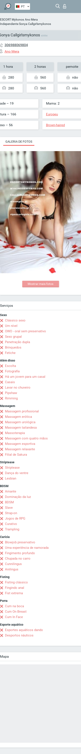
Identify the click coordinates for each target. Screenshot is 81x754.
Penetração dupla (17, 342)
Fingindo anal (14, 588)
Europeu (52, 114)
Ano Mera (31, 19)
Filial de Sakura (16, 455)
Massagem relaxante (20, 449)
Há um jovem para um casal (25, 377)
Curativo (11, 524)
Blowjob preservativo (20, 542)
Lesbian (10, 478)
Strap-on (11, 513)
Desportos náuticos (19, 635)
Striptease (12, 468)
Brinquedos (13, 347)
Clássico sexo (15, 320)
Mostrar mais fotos (40, 284)
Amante (10, 491)
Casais (10, 382)
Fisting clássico (16, 582)
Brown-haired (55, 125)
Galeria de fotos (18, 141)
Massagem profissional (22, 411)
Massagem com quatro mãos (26, 438)
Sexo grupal (13, 337)
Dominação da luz (18, 497)
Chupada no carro (17, 558)
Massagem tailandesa (21, 427)
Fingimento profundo (20, 553)
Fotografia (12, 371)
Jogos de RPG (15, 518)
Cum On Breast (16, 612)
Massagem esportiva (20, 444)
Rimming (11, 398)
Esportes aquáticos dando (24, 630)
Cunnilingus (13, 564)
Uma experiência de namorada (27, 548)
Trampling (12, 529)
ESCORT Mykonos (12, 19)
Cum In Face (14, 617)
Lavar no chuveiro (17, 387)
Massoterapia (15, 433)
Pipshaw (11, 393)
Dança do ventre (16, 473)
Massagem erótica (18, 417)
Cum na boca (14, 606)
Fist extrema (14, 593)
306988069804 (16, 45)
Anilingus (11, 569)
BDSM (9, 502)
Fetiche (10, 353)
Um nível (11, 326)
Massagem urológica (20, 422)
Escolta (10, 366)
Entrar (64, 6)
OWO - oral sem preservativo (25, 331)
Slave (9, 508)
